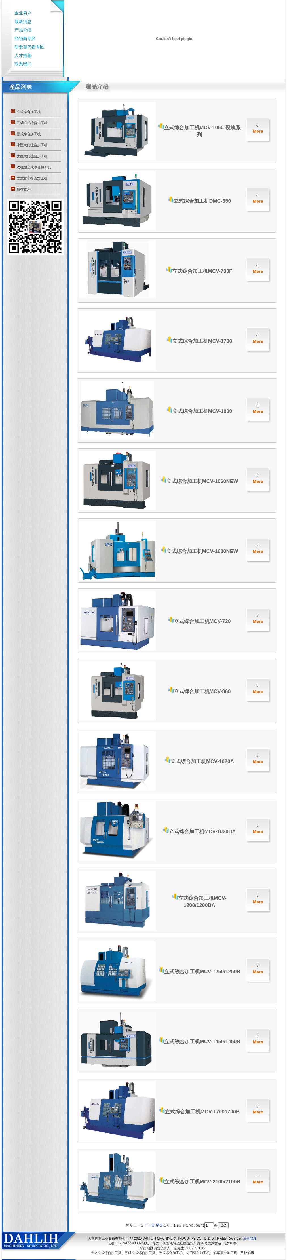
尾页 (159, 1225)
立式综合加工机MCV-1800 (199, 411)
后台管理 (250, 1238)
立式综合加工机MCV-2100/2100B (199, 1182)
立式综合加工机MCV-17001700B (199, 1112)
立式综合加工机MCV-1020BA (199, 831)
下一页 (150, 1225)
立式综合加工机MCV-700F (199, 271)
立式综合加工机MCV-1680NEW (199, 551)
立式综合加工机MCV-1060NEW (199, 481)
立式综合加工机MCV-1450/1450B (199, 1041)
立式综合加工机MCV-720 (199, 621)
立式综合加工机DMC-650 (199, 201)
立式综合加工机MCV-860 (199, 691)
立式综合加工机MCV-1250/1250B (199, 971)
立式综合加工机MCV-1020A (199, 761)
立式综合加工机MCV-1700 (199, 341)
